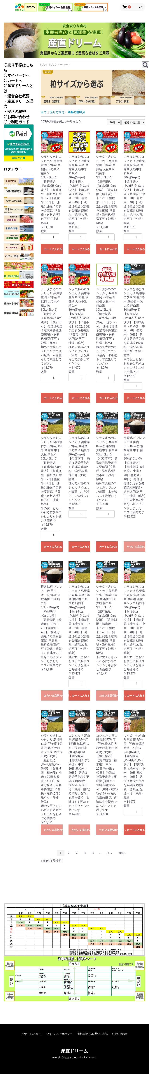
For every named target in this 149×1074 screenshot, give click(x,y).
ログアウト (13, 169)
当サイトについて (32, 1033)
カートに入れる (53, 249)
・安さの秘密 (15, 111)
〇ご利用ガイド (16, 122)
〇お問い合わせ (16, 117)
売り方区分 (57, 112)
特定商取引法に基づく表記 (92, 1033)
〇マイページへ (16, 75)
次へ (109, 852)
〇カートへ (13, 80)
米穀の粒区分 (76, 112)
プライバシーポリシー (59, 1033)
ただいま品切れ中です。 (136, 546)
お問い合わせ (119, 1033)
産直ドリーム (74, 1051)
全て (44, 112)
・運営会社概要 (16, 96)
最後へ (122, 852)
